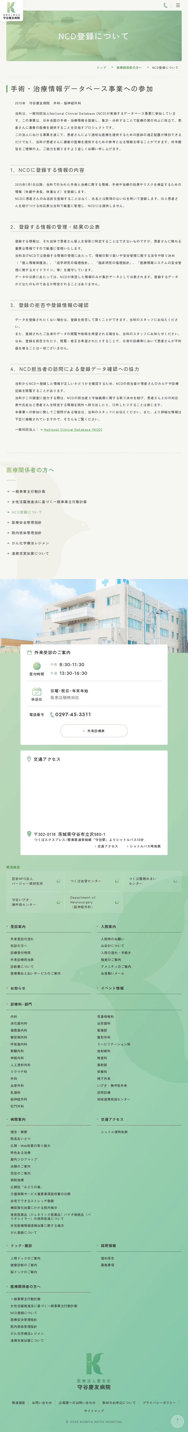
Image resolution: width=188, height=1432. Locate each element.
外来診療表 (96, 731)
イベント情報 (112, 988)
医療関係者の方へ (129, 67)
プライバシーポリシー (159, 1402)
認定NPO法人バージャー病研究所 (27, 881)
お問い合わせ (42, 1402)
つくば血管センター (86, 881)
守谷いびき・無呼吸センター (24, 902)
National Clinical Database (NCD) (73, 429)
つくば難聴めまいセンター (143, 881)
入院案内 (108, 926)
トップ (101, 67)
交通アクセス (108, 846)
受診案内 (18, 926)
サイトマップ (94, 1411)
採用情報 (108, 1245)
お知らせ (18, 988)
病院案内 (18, 1119)
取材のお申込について (119, 1402)
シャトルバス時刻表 (145, 846)
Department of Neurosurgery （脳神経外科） (83, 902)
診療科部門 (21, 1004)
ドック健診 (21, 1245)
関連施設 (18, 1402)
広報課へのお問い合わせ (77, 1402)
